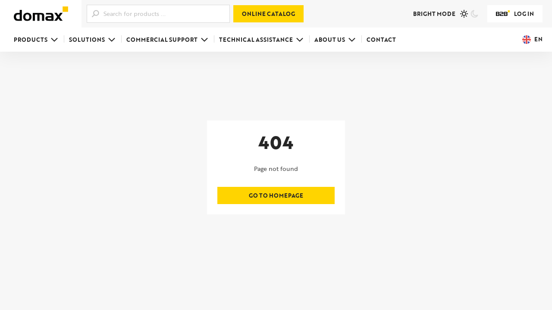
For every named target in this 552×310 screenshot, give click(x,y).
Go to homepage (276, 195)
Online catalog (268, 13)
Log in (515, 13)
